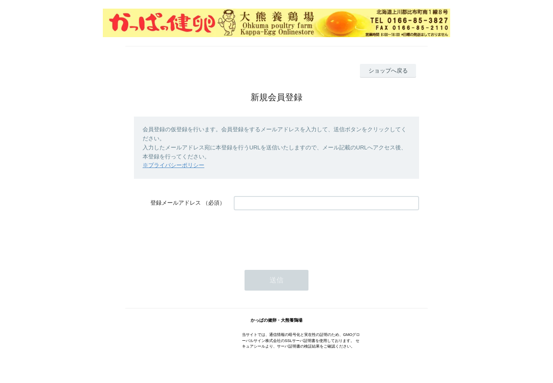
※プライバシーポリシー (173, 165)
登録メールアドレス (175, 202)
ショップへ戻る (388, 70)
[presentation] (299, 236)
